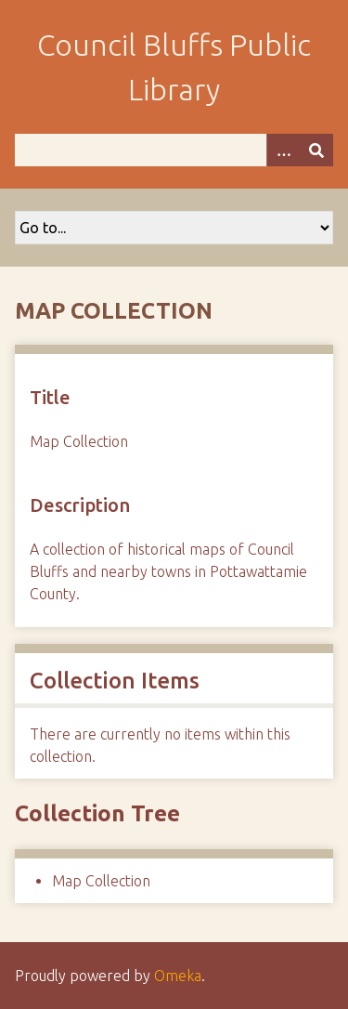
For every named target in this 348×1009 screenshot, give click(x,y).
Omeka (177, 975)
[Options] (283, 150)
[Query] (174, 150)
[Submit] (316, 150)
